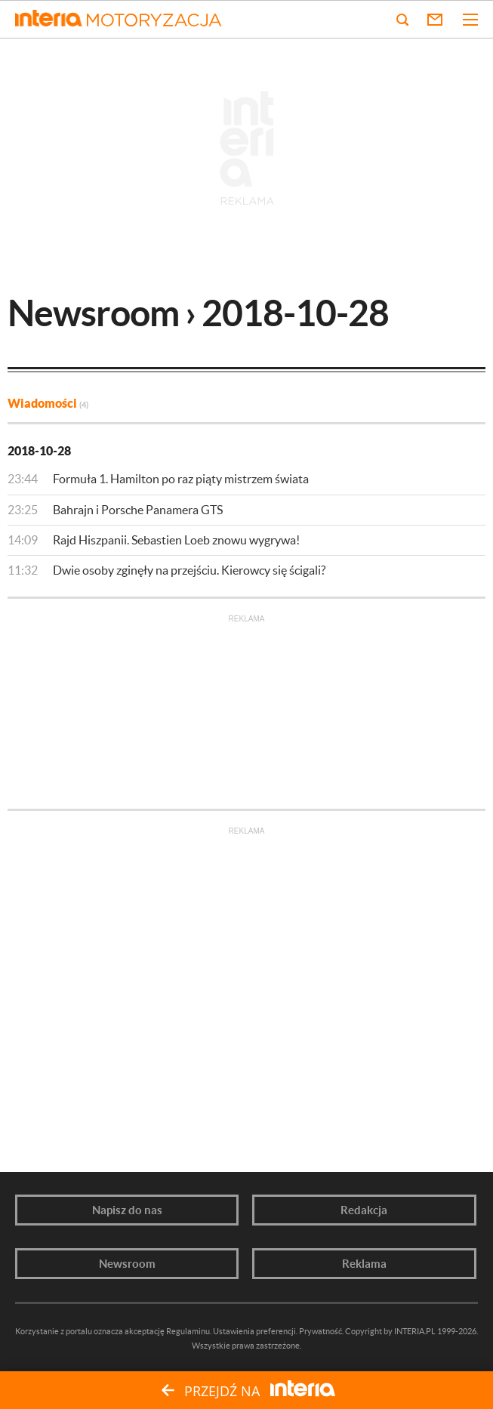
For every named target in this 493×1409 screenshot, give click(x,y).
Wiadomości (48, 403)
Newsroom (127, 1263)
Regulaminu (188, 1331)
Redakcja (363, 1210)
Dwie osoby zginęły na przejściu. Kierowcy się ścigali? (189, 570)
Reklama (364, 1263)
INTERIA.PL (415, 1331)
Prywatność (320, 1331)
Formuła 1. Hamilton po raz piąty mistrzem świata (181, 479)
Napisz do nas (127, 1210)
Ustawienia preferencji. (255, 1331)
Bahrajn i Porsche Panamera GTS (138, 509)
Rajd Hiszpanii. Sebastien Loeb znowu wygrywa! (176, 540)
